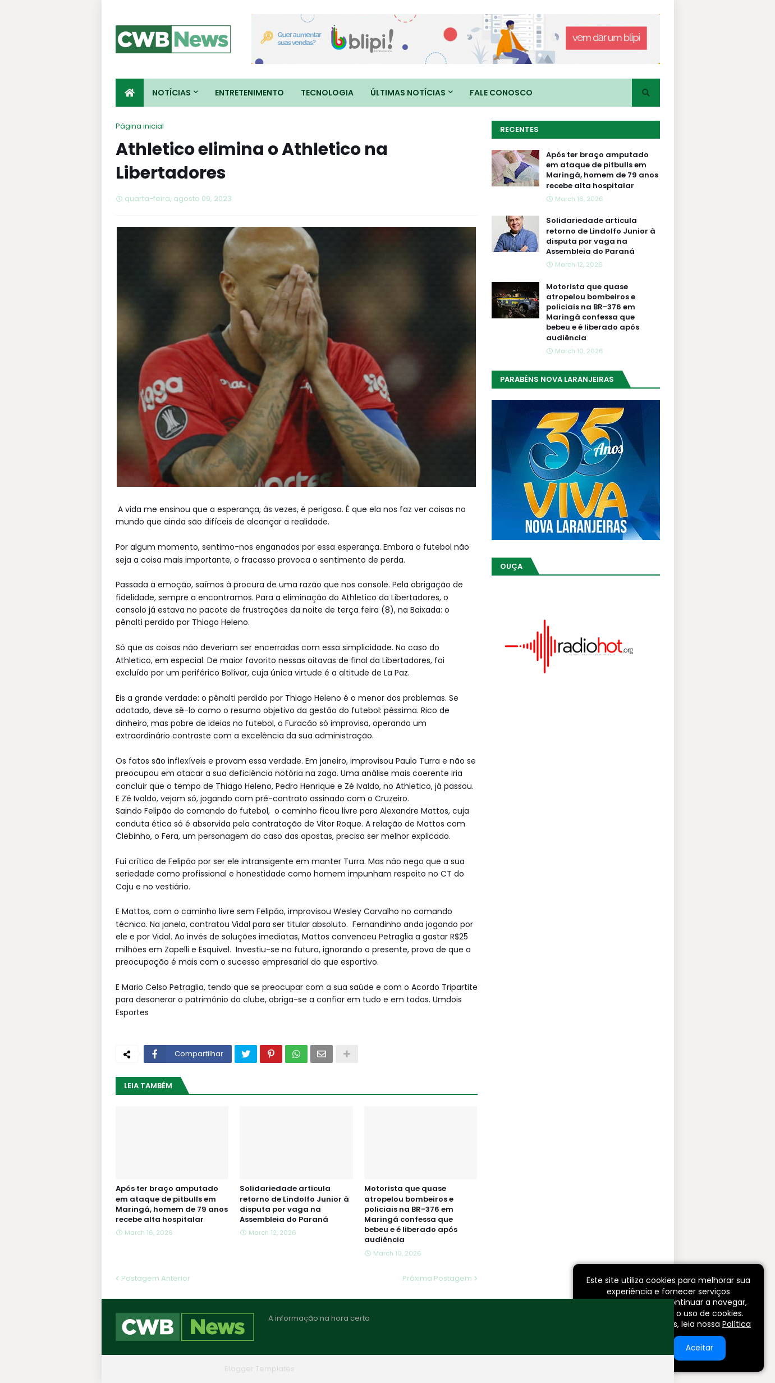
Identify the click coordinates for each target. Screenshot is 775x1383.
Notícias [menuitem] (171, 92)
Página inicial (140, 126)
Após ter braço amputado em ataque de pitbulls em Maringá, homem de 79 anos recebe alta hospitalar (172, 1204)
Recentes (519, 129)
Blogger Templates (259, 1368)
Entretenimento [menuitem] (249, 92)
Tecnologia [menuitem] (327, 92)
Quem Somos (539, 1368)
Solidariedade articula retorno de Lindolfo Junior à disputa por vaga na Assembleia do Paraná (294, 1204)
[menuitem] (130, 93)
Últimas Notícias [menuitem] (408, 92)
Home (490, 1368)
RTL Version (639, 1368)
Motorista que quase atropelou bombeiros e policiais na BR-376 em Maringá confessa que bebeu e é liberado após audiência (410, 1214)
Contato (592, 1368)
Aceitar (699, 1348)
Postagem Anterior (155, 1278)
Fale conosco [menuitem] (501, 92)
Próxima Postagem (437, 1278)
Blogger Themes (189, 1368)
